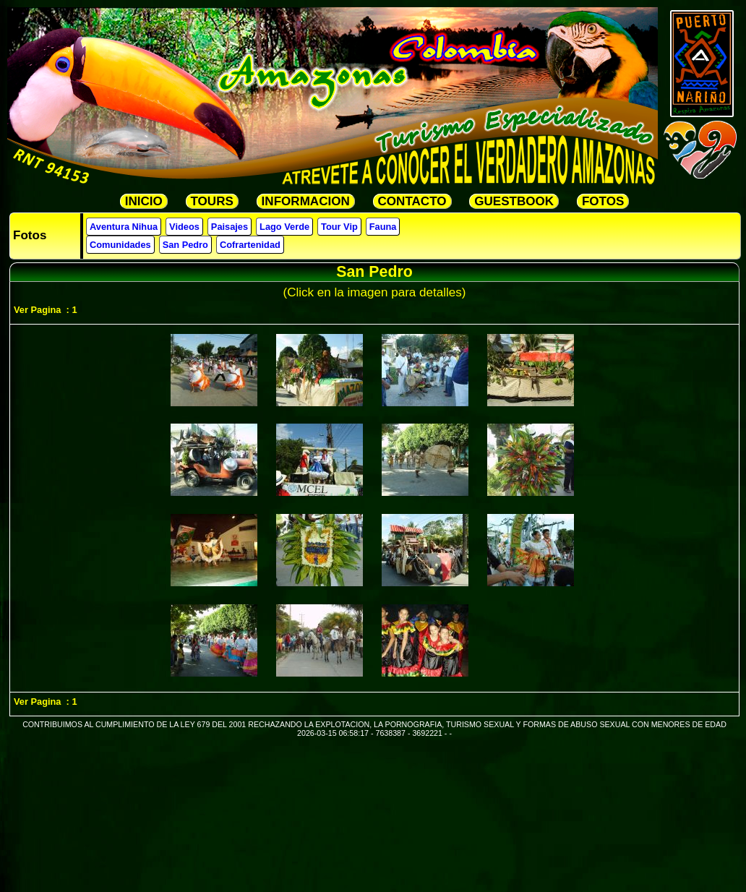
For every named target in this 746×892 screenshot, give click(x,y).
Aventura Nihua (124, 226)
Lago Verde (284, 226)
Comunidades (120, 244)
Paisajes (229, 226)
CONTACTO (412, 201)
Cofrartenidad (250, 244)
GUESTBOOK (514, 201)
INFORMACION (306, 201)
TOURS (212, 201)
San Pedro (185, 244)
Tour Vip (339, 226)
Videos (184, 226)
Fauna (383, 226)
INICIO (144, 201)
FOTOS (603, 201)
